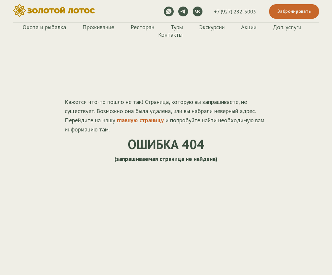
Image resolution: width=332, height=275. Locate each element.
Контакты (170, 34)
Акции (248, 27)
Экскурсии (212, 27)
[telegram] (183, 11)
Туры (177, 27)
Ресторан (142, 27)
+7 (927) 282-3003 (235, 11)
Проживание (98, 27)
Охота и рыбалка (44, 27)
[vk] (197, 11)
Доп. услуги (287, 27)
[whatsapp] (169, 11)
